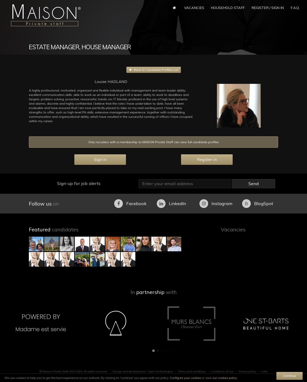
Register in (207, 159)
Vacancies (194, 7)
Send (253, 183)
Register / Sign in (267, 7)
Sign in (100, 159)
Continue (289, 376)
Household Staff (228, 7)
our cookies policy (225, 378)
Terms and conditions (192, 371)
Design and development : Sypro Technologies (143, 371)
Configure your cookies (185, 378)
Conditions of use (222, 371)
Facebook (130, 203)
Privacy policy (247, 371)
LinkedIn (171, 203)
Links (264, 371)
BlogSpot (257, 203)
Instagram (215, 203)
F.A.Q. (295, 7)
